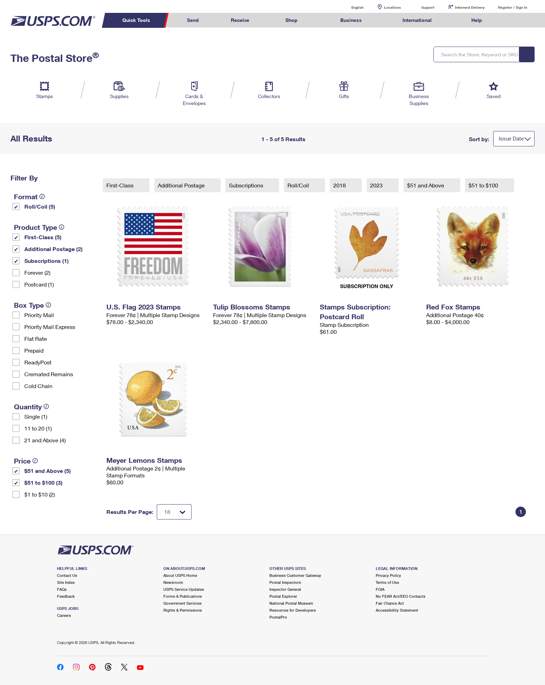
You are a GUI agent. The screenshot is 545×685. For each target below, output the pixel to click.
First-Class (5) (43, 237)
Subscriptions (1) (46, 260)
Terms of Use (387, 582)
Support (427, 7)
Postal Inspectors (285, 582)
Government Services (182, 603)
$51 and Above (426, 185)
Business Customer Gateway (295, 575)
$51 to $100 (484, 185)
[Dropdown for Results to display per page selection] (174, 511)
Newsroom (173, 582)
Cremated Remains (48, 374)
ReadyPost (37, 362)
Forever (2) (37, 272)
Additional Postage (182, 185)
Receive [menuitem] (240, 20)
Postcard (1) (39, 284)
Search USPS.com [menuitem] (511, 20)
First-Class (120, 185)
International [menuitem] (417, 20)
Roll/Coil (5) (39, 206)
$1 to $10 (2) (39, 494)
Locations (392, 7)
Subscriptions (247, 185)
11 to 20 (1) (38, 428)
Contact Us (67, 575)
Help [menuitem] (476, 20)
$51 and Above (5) (47, 470)
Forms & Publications (182, 596)
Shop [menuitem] (291, 20)
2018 (340, 185)
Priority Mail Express (49, 326)
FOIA (380, 589)
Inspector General (285, 589)
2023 (377, 185)
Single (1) (35, 416)
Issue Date (511, 138)
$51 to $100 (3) (43, 482)
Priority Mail (39, 315)
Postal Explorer (283, 596)
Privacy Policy (388, 575)
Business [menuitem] (351, 20)
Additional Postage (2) (53, 248)
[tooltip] (42, 196)
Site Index (66, 582)
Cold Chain (38, 385)
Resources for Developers (292, 610)
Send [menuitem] (193, 20)
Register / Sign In (512, 7)
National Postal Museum (291, 603)
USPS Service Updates (183, 589)
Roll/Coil (298, 185)
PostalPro (278, 617)
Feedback (66, 596)
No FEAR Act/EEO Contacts (400, 596)
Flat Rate (35, 338)
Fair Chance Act (390, 603)
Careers (64, 615)
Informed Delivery (470, 7)
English (350, 7)
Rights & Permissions (182, 610)
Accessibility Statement (397, 610)
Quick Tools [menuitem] (136, 20)
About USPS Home (180, 575)
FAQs (62, 589)
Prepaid (33, 350)
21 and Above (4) (45, 440)
